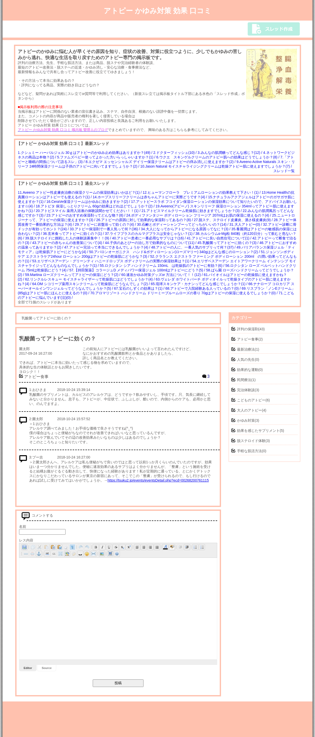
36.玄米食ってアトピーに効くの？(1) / (74, 234)
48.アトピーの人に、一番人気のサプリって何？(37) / (194, 247)
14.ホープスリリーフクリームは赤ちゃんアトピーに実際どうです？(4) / (150, 197)
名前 (22, 527)
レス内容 (26, 540)
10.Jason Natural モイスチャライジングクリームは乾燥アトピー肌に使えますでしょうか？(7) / (216, 166)
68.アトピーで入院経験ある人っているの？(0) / (203, 288)
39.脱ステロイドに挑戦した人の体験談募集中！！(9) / (68, 238)
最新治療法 (246, 349)
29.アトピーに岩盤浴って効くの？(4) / (106, 224)
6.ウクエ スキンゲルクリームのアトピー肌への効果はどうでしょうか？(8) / (218, 157)
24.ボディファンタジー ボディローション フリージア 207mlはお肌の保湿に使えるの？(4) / (199, 215)
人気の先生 (246, 359)
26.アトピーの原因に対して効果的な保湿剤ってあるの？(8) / (145, 220)
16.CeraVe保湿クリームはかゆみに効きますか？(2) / (88, 202)
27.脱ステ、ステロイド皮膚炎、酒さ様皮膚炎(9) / (234, 220)
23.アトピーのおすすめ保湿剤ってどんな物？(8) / (86, 215)
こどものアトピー (251, 400)
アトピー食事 (247, 339)
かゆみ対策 (246, 420)
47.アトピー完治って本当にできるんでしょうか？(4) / (107, 247)
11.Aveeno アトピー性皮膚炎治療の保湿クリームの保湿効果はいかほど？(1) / (80, 192)
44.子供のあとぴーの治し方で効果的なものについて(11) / (151, 243)
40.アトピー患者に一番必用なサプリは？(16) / (149, 238)
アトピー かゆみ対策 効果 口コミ (157, 11)
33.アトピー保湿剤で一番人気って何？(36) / (105, 229)
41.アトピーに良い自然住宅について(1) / (219, 238)
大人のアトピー (249, 410)
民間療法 (244, 380)
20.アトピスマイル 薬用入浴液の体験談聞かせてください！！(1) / (88, 211)
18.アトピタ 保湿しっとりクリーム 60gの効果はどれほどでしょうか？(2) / (95, 206)
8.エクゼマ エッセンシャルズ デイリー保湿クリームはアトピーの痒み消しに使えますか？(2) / (161, 162)
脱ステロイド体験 (251, 441)
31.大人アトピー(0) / (246, 224)
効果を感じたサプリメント (258, 431)
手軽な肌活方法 (249, 451)
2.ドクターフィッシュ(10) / (175, 153)
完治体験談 (246, 390)
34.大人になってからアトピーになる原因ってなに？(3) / (186, 229)
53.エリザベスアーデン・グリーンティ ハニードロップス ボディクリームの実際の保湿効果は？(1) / (112, 261)
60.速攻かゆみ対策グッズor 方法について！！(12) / (162, 275)
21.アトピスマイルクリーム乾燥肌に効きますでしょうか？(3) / (192, 211)
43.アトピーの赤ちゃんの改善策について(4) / (68, 243)
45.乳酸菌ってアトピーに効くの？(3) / (228, 243)
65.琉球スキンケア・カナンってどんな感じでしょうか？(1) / (199, 284)
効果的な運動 (247, 370)
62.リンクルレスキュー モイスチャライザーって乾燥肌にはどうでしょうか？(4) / (90, 279)
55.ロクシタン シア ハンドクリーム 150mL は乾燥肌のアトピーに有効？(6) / (162, 266)
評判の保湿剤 (247, 329)
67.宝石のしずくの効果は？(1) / (139, 288)
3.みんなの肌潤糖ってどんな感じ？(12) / (230, 153)
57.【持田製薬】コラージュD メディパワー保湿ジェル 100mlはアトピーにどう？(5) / (137, 270)
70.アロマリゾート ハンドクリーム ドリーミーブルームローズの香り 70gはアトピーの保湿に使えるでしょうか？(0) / (184, 293)
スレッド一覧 (284, 171)
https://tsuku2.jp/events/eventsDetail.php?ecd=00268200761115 (158, 480)
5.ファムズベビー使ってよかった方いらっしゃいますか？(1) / (106, 157)
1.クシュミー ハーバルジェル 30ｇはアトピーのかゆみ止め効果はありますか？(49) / (85, 153)
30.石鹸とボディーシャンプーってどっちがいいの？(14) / (183, 224)
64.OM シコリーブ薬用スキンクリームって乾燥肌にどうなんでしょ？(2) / (91, 284)
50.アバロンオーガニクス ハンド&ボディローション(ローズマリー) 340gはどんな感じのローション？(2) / (175, 252)
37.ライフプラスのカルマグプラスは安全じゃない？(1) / (150, 234)
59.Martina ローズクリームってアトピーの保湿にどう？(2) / (73, 275)
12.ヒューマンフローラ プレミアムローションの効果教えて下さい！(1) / (202, 192)
